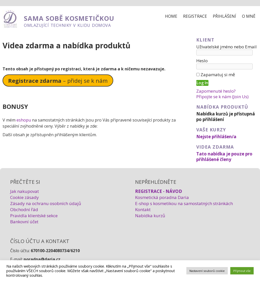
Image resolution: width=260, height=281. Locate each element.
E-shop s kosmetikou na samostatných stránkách (184, 203)
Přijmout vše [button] (242, 271)
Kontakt (143, 209)
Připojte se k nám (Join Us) (222, 96)
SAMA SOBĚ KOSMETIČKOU (69, 18)
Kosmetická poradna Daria (162, 197)
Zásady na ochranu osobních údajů (45, 203)
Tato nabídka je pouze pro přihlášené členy (224, 156)
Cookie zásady (24, 197)
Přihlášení (224, 16)
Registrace (195, 16)
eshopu (24, 120)
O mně (248, 16)
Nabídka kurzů (150, 215)
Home (171, 16)
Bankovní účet (24, 222)
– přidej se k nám (58, 80)
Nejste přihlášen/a (216, 136)
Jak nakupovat (24, 191)
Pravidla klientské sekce (34, 215)
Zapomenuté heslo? (216, 91)
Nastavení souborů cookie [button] (207, 271)
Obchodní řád (24, 209)
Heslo (202, 61)
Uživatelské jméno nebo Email (226, 47)
